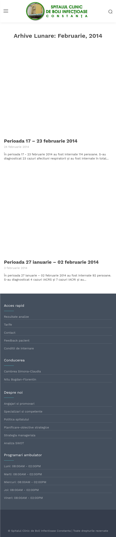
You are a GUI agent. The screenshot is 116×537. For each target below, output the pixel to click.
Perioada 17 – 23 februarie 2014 (40, 141)
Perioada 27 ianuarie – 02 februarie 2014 (51, 262)
